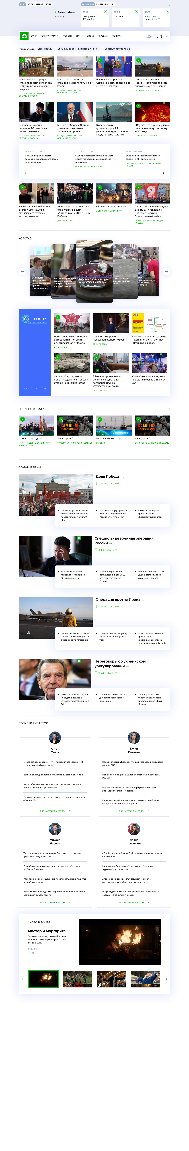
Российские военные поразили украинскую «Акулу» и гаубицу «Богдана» (51, 868)
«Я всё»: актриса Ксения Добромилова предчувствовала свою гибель (132, 855)
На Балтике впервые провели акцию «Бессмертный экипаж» (150, 513)
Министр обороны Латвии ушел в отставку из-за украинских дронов (151, 574)
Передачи (103, 36)
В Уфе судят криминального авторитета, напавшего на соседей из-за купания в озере (130, 893)
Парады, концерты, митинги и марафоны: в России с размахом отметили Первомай (129, 789)
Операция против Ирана (88, 167)
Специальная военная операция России (144, 164)
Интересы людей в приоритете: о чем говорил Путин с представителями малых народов (130, 802)
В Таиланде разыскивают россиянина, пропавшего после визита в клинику (41, 159)
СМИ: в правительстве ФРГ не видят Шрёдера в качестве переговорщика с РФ (75, 699)
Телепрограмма (49, 36)
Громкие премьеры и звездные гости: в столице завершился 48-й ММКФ (54, 799)
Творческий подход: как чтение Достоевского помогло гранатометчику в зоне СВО (51, 855)
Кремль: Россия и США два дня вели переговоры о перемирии (113, 697)
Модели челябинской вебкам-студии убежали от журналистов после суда (128, 868)
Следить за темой (109, 483)
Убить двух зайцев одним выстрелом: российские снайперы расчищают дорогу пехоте (54, 893)
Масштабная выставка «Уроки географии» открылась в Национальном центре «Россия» (52, 786)
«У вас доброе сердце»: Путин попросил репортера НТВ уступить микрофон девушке (53, 764)
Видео (90, 36)
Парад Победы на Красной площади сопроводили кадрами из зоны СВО (133, 764)
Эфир (34, 36)
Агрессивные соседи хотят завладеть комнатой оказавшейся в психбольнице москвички (127, 880)
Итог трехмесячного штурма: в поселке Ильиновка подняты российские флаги (54, 880)
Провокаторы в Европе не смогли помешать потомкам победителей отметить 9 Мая (75, 515)
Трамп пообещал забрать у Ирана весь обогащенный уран (113, 636)
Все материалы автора (55, 811)
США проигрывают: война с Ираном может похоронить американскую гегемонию (94, 159)
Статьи (79, 36)
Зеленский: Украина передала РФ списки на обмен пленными (143, 157)
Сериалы (117, 36)
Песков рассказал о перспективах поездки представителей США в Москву (150, 699)
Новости (67, 36)
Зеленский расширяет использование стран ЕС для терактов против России (112, 576)
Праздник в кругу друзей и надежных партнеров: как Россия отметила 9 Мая (113, 513)
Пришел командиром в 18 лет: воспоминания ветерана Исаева (131, 776)
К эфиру (59, 16)
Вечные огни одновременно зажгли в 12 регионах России (53, 775)
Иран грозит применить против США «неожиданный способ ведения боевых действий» (152, 638)
